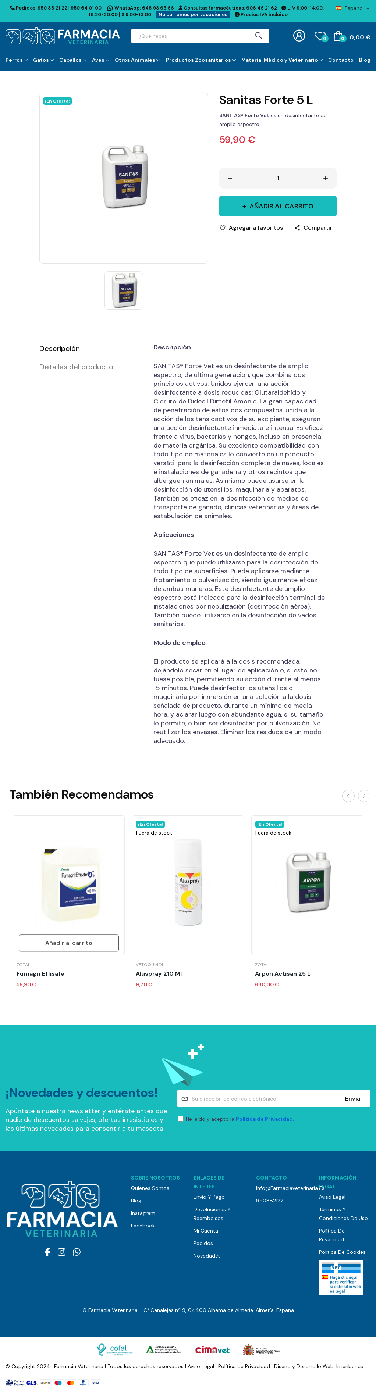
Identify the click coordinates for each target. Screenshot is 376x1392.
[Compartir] (313, 228)
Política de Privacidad (332, 1235)
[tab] (87, 348)
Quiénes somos (150, 1188)
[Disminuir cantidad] (230, 178)
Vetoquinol (150, 964)
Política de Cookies (342, 1252)
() (320, 35)
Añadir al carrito (280, 206)
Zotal (23, 964)
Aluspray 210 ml (159, 974)
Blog (136, 1200)
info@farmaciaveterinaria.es (282, 1188)
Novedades (207, 1255)
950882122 (269, 1200)
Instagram (143, 1213)
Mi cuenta (206, 1230)
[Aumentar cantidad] (326, 178)
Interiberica (349, 1366)
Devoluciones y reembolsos (212, 1213)
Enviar (353, 1098)
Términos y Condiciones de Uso (343, 1213)
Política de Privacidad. (265, 1119)
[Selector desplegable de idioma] (353, 8)
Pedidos (203, 1243)
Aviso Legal (332, 1197)
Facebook (143, 1225)
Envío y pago (209, 1197)
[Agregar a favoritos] (251, 228)
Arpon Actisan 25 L (283, 974)
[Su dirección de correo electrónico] (273, 1098)
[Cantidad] (278, 178)
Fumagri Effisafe (40, 974)
